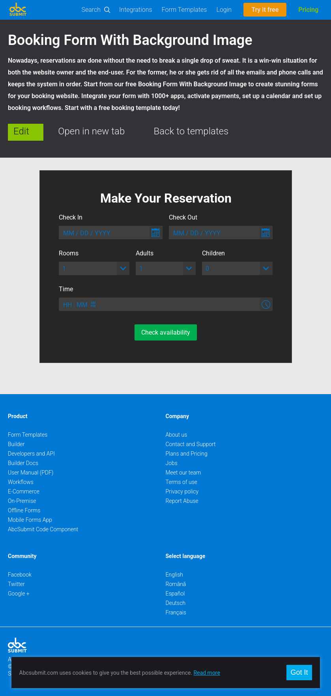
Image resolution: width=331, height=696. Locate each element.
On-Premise (22, 501)
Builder (16, 444)
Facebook (20, 574)
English (174, 574)
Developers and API (31, 453)
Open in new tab (91, 131)
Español (175, 593)
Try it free (265, 9)
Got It (299, 672)
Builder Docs (23, 463)
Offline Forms (24, 510)
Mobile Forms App (30, 520)
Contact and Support (191, 444)
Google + (19, 593)
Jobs (172, 463)
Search (91, 9)
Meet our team (183, 472)
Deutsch (176, 603)
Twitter (16, 584)
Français (176, 612)
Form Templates (184, 9)
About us (176, 435)
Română (176, 584)
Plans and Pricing (187, 453)
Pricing (308, 9)
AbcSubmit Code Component (43, 529)
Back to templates (191, 131)
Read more (207, 673)
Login (224, 9)
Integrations (135, 9)
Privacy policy (182, 491)
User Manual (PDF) (30, 472)
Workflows (21, 482)
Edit (21, 131)
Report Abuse (182, 501)
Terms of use (181, 482)
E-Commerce (23, 491)
